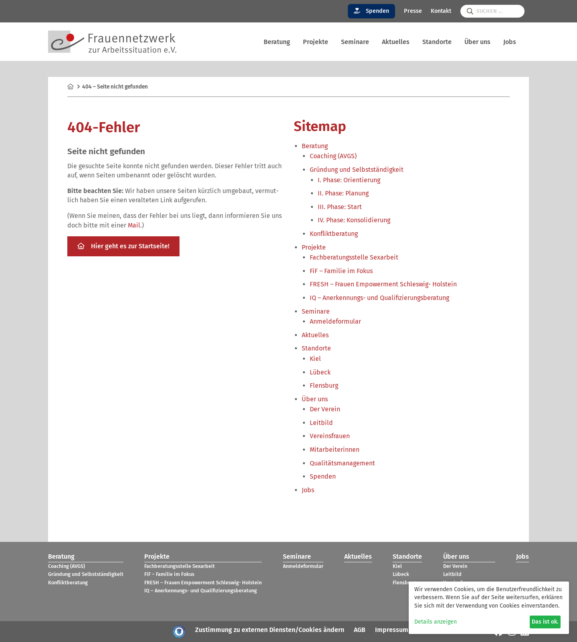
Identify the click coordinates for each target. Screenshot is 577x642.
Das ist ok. (545, 621)
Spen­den (323, 476)
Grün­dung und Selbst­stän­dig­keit (356, 169)
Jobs (509, 42)
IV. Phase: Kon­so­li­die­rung (354, 220)
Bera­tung (277, 42)
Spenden (371, 11)
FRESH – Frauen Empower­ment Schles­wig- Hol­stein (383, 284)
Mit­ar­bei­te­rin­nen (334, 449)
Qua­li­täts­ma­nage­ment (342, 463)
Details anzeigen (435, 621)
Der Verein (325, 409)
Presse (413, 11)
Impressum (391, 630)
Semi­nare (355, 42)
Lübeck (320, 372)
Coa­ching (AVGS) (333, 156)
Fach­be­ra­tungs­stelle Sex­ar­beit (354, 257)
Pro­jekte (315, 42)
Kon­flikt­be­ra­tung (334, 233)
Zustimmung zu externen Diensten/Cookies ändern (269, 630)
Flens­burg (324, 385)
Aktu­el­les (396, 42)
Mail (134, 225)
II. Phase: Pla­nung (343, 193)
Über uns (477, 42)
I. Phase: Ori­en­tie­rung (349, 180)
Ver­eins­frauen (330, 436)
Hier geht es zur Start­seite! (123, 246)
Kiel (315, 358)
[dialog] (489, 608)
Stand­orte (437, 42)
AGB (359, 630)
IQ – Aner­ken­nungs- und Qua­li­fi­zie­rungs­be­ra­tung (379, 298)
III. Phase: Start (340, 207)
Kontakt (441, 11)
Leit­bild (321, 423)
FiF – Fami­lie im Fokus (341, 271)
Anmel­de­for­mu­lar (335, 321)
